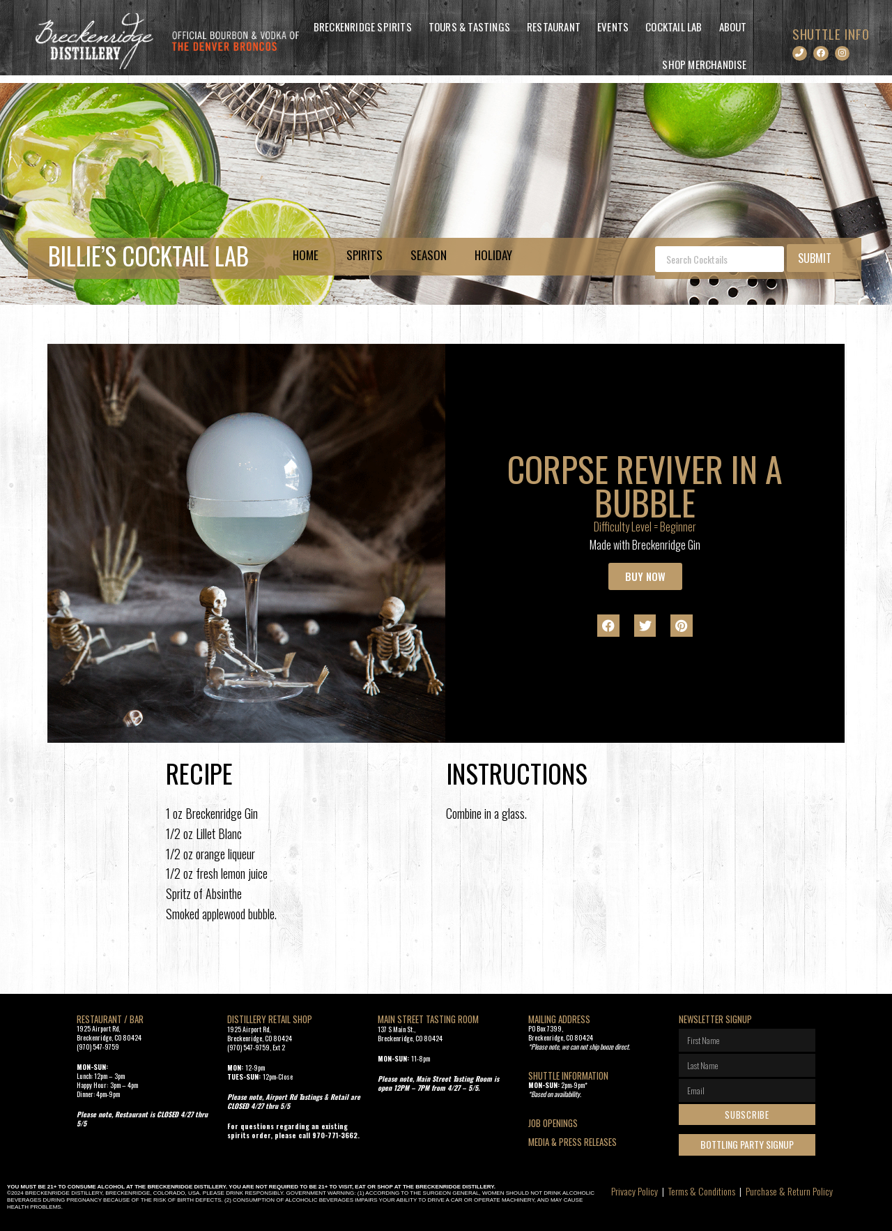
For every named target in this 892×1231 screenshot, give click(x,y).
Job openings (553, 1123)
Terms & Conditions (701, 1191)
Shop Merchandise (704, 64)
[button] (608, 625)
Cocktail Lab (673, 26)
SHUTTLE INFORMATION (568, 1075)
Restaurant (553, 26)
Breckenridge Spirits (363, 26)
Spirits (364, 255)
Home (305, 255)
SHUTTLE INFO (831, 33)
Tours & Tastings (469, 26)
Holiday (493, 255)
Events (613, 26)
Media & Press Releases (572, 1142)
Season (428, 255)
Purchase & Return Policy (789, 1191)
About (733, 26)
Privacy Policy (634, 1191)
